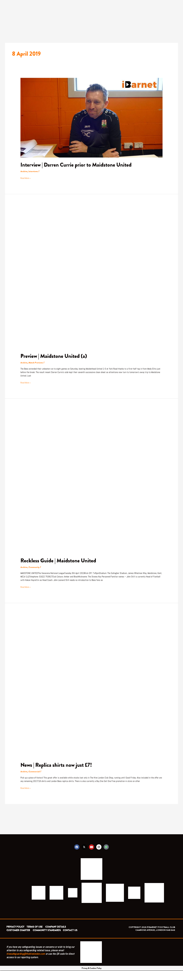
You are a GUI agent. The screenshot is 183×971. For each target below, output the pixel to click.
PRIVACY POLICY (15, 927)
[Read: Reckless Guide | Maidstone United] (91, 481)
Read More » (25, 178)
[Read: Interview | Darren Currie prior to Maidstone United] (91, 117)
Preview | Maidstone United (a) (55, 356)
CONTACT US (70, 930)
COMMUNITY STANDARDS (47, 930)
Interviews (34, 171)
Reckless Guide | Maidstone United (59, 560)
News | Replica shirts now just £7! (58, 765)
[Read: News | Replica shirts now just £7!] (91, 686)
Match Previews (36, 362)
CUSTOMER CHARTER (18, 930)
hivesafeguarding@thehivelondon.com (25, 954)
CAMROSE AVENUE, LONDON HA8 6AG (155, 930)
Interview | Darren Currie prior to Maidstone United (78, 165)
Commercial (35, 771)
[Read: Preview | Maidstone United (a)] (91, 277)
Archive (24, 171)
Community (34, 567)
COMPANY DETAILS (55, 927)
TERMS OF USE (35, 927)
